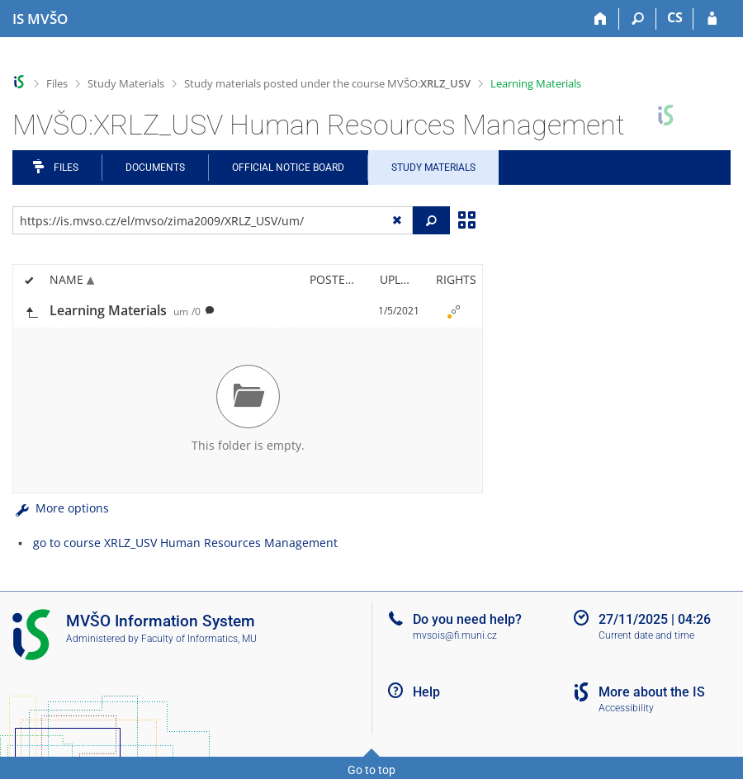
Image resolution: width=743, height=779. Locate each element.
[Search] (637, 19)
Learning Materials (535, 83)
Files (57, 83)
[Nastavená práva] (453, 311)
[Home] (600, 19)
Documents (155, 167)
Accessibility (626, 708)
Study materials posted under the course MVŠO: (327, 83)
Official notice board (288, 167)
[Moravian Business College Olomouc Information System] (40, 19)
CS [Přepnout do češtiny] (675, 17)
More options (60, 508)
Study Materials (126, 83)
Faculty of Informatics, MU (199, 638)
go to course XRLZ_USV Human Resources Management (185, 542)
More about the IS (652, 692)
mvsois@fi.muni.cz (455, 635)
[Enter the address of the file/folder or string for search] (212, 220)
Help (426, 692)
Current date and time (646, 635)
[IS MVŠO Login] (712, 19)
